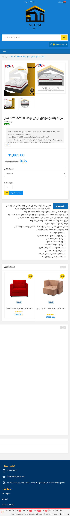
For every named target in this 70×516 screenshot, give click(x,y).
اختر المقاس (9, 169)
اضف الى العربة (16, 193)
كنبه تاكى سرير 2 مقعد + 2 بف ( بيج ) (51, 311)
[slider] (19, 313)
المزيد (7, 144)
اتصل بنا (5, 499)
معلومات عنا (6, 493)
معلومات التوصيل (8, 504)
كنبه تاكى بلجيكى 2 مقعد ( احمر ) (19, 309)
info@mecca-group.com (15, 476)
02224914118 (11, 470)
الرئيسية (5, 56)
